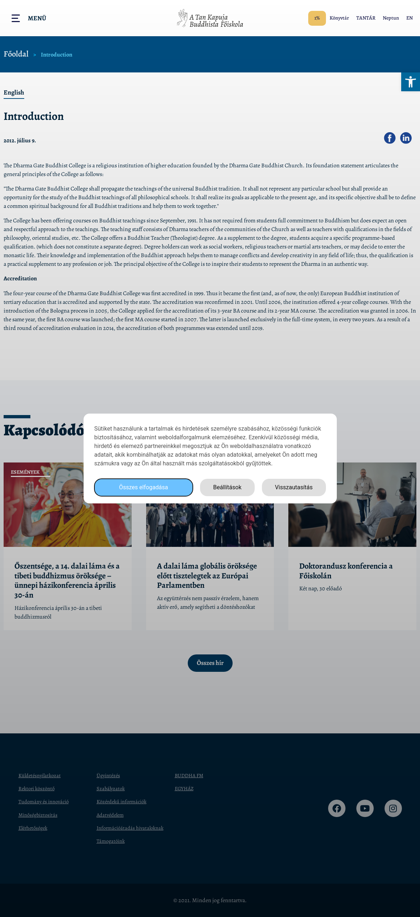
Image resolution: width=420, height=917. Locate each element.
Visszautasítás (294, 487)
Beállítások (227, 487)
